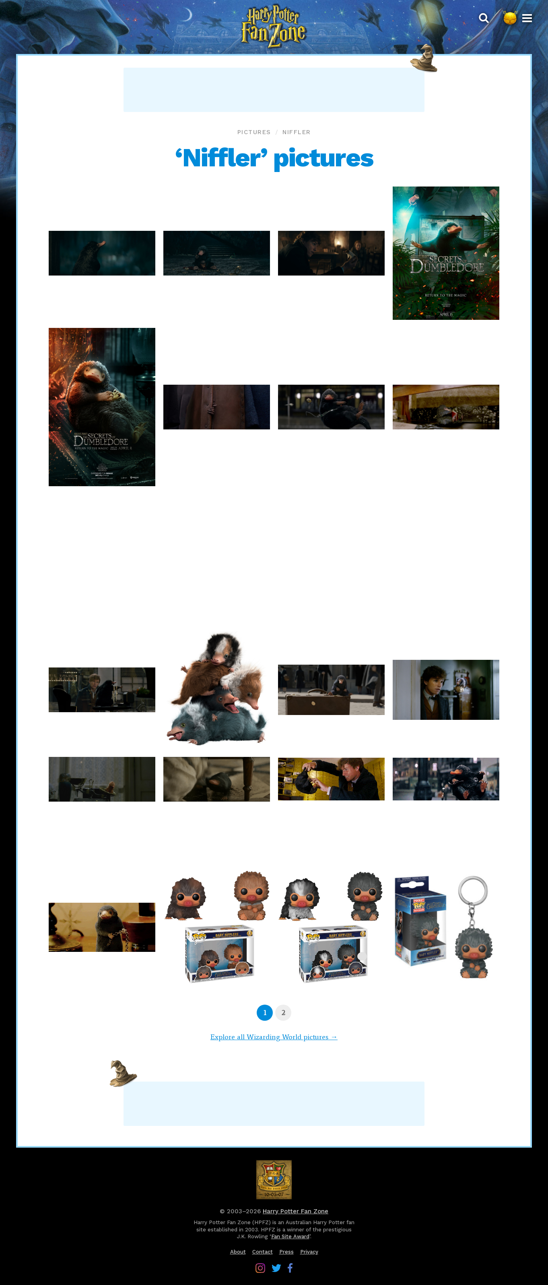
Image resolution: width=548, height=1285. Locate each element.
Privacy (309, 1252)
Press (286, 1252)
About (238, 1252)
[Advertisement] (274, 90)
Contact (262, 1252)
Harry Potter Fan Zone (295, 1211)
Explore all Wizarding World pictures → (274, 1036)
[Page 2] (283, 1013)
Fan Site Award (290, 1236)
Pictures (254, 132)
